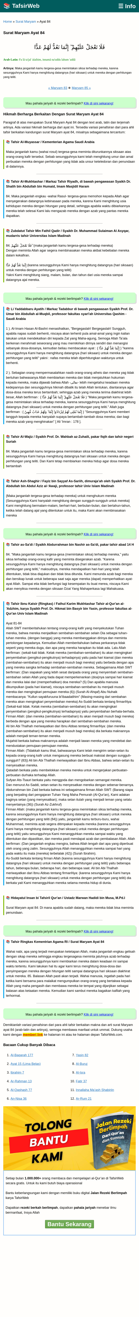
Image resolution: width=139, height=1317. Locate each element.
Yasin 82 (82, 1055)
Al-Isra (80, 1072)
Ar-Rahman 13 (21, 1081)
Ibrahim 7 (17, 1072)
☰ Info (127, 6)
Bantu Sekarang (69, 1224)
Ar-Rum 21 (84, 1098)
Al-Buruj (81, 1064)
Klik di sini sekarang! (98, 103)
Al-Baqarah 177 (21, 1055)
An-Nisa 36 (18, 1098)
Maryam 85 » (81, 88)
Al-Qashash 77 (21, 1090)
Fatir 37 (81, 1081)
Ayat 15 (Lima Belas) (25, 1064)
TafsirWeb (26, 6)
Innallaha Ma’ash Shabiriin (95, 1090)
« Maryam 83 (57, 88)
